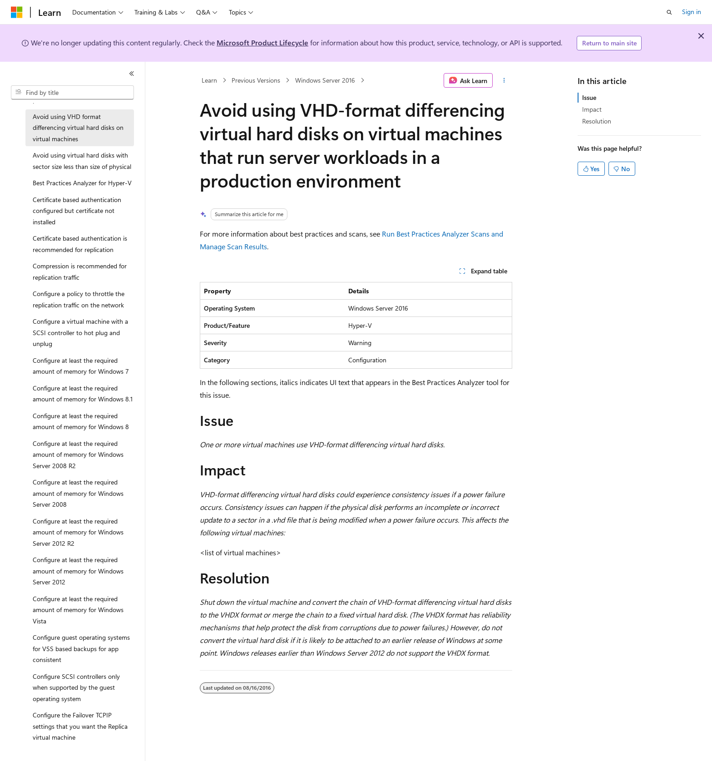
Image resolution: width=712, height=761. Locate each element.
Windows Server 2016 (325, 80)
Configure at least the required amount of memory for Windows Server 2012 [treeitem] (78, 570)
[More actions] (504, 80)
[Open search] (669, 12)
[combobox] (72, 92)
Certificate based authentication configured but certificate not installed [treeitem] (77, 210)
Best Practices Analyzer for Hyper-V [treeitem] (82, 182)
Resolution (596, 121)
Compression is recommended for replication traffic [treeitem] (80, 272)
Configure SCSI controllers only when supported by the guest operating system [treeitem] (76, 687)
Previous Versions (256, 80)
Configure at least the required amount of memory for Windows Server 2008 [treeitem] (78, 493)
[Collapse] (131, 73)
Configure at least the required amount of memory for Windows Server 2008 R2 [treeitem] (78, 454)
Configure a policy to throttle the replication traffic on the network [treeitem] (78, 299)
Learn (209, 80)
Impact (592, 109)
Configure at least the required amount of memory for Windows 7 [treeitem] (81, 366)
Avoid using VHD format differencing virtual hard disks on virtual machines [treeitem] (78, 127)
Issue (589, 97)
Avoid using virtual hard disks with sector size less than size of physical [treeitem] (82, 161)
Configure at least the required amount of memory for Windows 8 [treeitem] (81, 421)
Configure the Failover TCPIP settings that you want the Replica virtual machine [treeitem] (80, 726)
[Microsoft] (17, 12)
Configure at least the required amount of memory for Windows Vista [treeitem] (78, 609)
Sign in (691, 11)
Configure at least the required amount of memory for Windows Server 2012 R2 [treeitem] (78, 532)
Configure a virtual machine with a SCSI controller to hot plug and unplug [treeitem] (80, 332)
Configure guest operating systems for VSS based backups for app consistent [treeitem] (81, 648)
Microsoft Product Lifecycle (262, 42)
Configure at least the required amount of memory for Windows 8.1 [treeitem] (83, 394)
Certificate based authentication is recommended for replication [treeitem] (80, 244)
